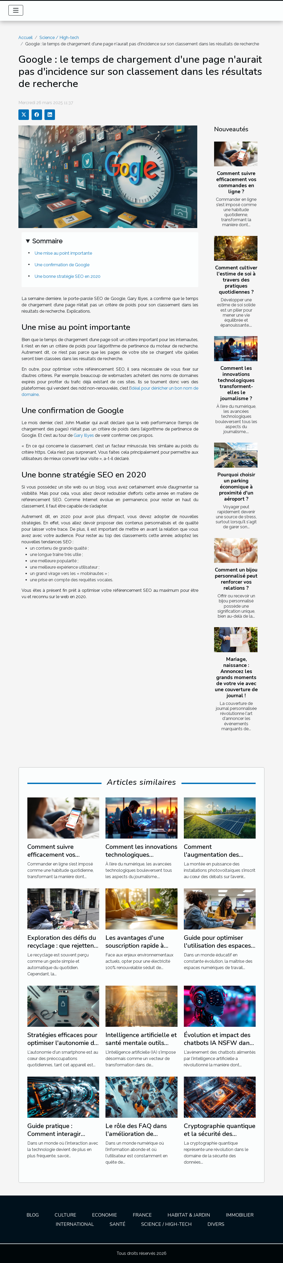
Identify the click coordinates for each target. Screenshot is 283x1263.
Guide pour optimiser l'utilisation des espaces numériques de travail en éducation (219, 949)
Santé (117, 1224)
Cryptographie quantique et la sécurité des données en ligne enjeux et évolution (219, 1138)
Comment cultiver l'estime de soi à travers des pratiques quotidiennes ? (236, 280)
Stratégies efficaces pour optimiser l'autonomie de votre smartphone (62, 1043)
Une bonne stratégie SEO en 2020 (67, 276)
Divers (216, 1224)
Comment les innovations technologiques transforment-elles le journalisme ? (236, 383)
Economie (104, 1215)
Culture (65, 1215)
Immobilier (240, 1215)
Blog (33, 1215)
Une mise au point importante (63, 253)
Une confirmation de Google (62, 264)
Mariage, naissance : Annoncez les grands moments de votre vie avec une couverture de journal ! (236, 677)
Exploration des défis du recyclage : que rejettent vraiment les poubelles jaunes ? (61, 949)
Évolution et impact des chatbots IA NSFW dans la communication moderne (218, 1047)
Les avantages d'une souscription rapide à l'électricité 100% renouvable (134, 949)
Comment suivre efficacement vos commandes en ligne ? (236, 182)
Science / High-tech (59, 37)
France (142, 1215)
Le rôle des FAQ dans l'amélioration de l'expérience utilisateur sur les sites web (137, 1138)
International (75, 1224)
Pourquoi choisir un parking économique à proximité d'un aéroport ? (236, 486)
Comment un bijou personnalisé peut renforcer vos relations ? (236, 579)
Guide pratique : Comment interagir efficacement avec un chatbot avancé (57, 1138)
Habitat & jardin (189, 1215)
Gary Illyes (84, 435)
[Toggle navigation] (15, 10)
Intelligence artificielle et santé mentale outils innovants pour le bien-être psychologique (141, 1047)
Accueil (25, 37)
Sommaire (47, 241)
